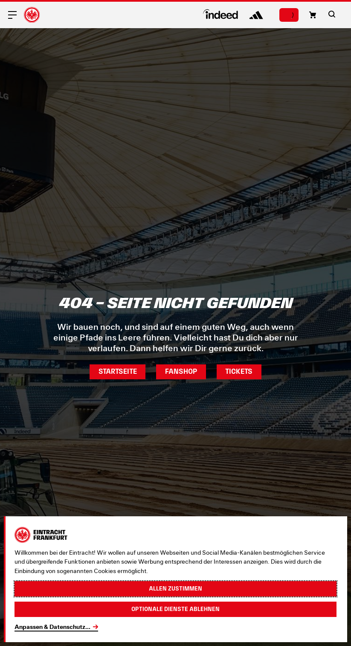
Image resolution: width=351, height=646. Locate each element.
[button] (312, 15)
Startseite (118, 371)
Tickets (238, 371)
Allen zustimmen (175, 588)
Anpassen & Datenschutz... (52, 626)
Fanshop (181, 371)
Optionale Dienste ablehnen (175, 608)
